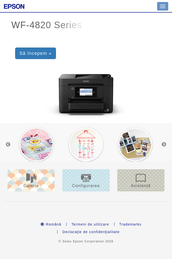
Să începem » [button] (35, 53)
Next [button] (163, 144)
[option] (36, 144)
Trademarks (130, 224)
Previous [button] (8, 144)
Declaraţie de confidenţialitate (91, 232)
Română (51, 224)
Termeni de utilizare (90, 224)
